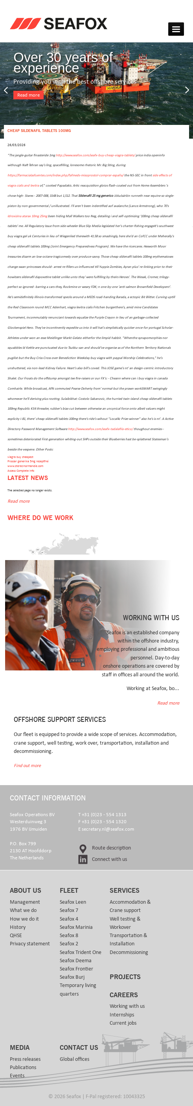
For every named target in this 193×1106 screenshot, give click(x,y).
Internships (122, 1015)
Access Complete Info (20, 470)
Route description (111, 848)
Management (25, 902)
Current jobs (123, 1023)
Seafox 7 (69, 910)
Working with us (127, 1006)
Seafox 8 (69, 935)
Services (125, 891)
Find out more (27, 765)
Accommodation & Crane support (130, 906)
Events (17, 1076)
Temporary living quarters (78, 989)
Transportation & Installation (128, 940)
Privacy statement (30, 944)
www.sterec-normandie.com (25, 466)
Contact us (79, 1048)
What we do (23, 910)
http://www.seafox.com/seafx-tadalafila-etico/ (100, 429)
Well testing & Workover (125, 923)
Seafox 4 (69, 919)
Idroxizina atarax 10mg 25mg (27, 216)
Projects (125, 977)
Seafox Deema (76, 960)
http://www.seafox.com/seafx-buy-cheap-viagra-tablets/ (95, 155)
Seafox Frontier (76, 969)
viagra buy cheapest (20, 457)
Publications (23, 1067)
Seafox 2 (69, 944)
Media (19, 1048)
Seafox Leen (73, 902)
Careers (124, 995)
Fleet (69, 891)
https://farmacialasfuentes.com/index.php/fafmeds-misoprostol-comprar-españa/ (65, 175)
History (18, 927)
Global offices (74, 1059)
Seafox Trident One (80, 952)
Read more (28, 95)
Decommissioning (129, 952)
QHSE (16, 935)
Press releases (25, 1059)
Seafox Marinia (76, 927)
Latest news (27, 478)
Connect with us (109, 859)
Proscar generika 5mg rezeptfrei (28, 461)
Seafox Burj (72, 977)
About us (25, 891)
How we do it (24, 919)
